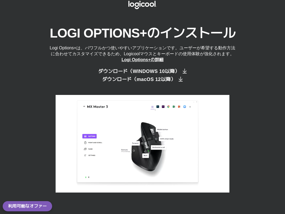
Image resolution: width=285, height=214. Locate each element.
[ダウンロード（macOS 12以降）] (142, 79)
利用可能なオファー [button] (27, 206)
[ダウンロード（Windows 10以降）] (142, 71)
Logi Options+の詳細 (143, 59)
